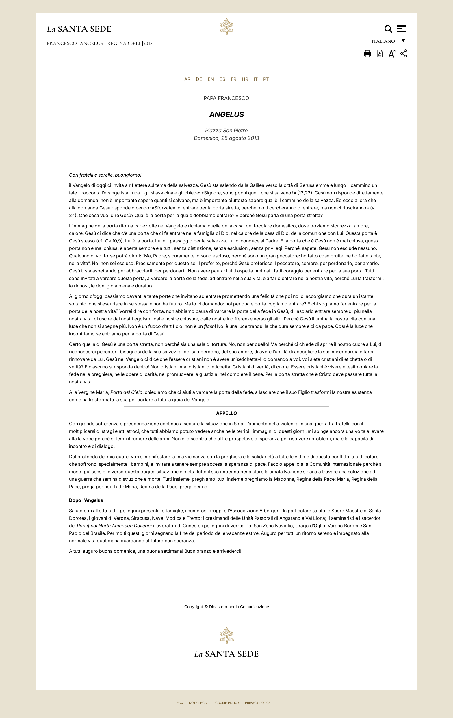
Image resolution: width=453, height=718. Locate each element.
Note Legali (199, 703)
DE (199, 79)
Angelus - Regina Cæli (111, 43)
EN (211, 79)
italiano (384, 42)
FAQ (180, 703)
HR (245, 79)
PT (266, 79)
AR (187, 79)
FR (233, 79)
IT (256, 79)
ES (222, 79)
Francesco (62, 43)
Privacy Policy (258, 703)
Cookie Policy (227, 703)
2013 (148, 43)
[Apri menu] (400, 29)
